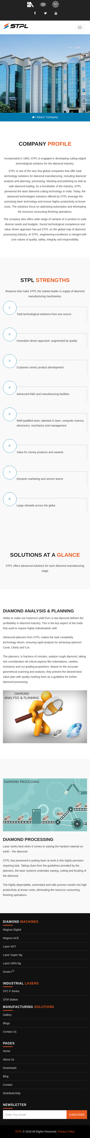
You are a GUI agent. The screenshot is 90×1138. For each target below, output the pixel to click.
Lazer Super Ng (12, 954)
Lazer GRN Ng (12, 963)
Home (6, 1051)
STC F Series (11, 991)
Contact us (9, 1031)
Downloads (9, 1067)
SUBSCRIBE (77, 1114)
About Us (8, 1059)
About (40, 117)
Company (52, 117)
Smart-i (8, 971)
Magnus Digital (12, 929)
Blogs (6, 1023)
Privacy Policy (66, 1131)
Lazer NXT (9, 946)
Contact (7, 1084)
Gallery (7, 1014)
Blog (5, 1076)
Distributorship (11, 1093)
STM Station (10, 999)
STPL (18, 1131)
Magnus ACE (11, 938)
